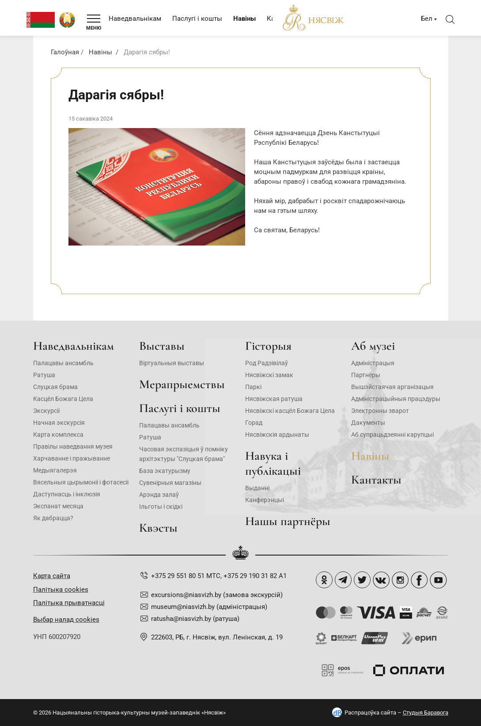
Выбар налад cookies (66, 620)
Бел (426, 19)
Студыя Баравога (425, 712)
